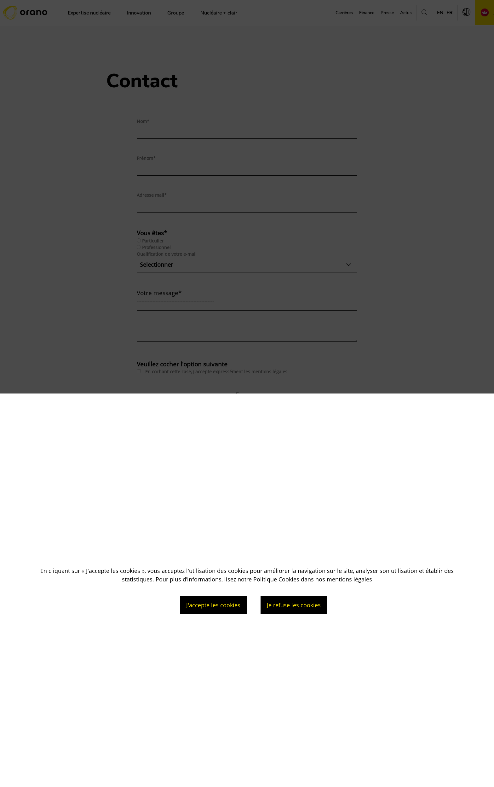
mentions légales (349, 579)
